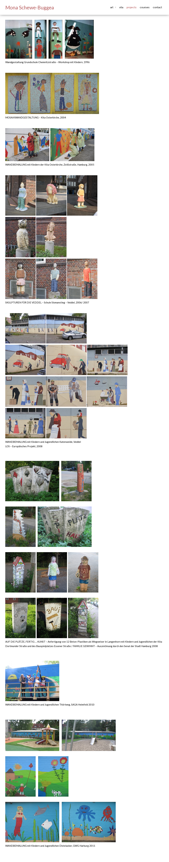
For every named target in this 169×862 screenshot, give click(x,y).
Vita (121, 7)
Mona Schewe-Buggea (29, 7)
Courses (145, 7)
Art (111, 7)
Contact (157, 7)
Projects (131, 7)
